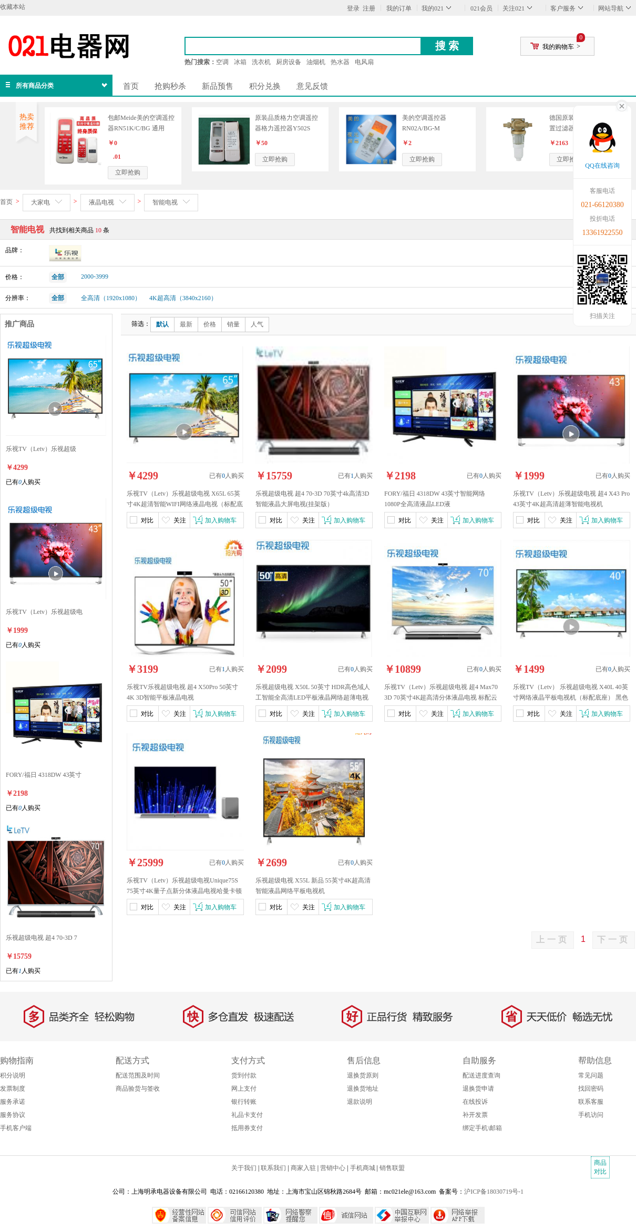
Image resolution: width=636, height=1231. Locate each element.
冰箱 (240, 62)
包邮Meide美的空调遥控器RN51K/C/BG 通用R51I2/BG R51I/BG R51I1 (142, 128)
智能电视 (165, 202)
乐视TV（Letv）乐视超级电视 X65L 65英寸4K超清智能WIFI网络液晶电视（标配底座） (185, 504)
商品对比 (600, 1167)
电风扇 (364, 62)
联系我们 (273, 1168)
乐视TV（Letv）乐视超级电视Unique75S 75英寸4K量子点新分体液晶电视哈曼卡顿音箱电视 (184, 891)
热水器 (340, 62)
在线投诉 (475, 1101)
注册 (369, 8)
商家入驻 (303, 1168)
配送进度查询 (481, 1075)
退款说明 (359, 1101)
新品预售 (217, 86)
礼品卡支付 (247, 1115)
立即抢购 (127, 172)
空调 (222, 62)
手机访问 (590, 1115)
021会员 (481, 8)
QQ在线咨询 (602, 165)
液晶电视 (101, 202)
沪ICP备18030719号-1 (494, 1191)
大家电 (40, 202)
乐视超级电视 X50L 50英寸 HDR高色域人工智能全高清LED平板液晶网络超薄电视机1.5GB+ (312, 697)
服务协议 (12, 1115)
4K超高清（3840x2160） (183, 298)
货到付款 (244, 1075)
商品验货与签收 (138, 1088)
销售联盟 (392, 1168)
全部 (58, 277)
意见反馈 (312, 86)
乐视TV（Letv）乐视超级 (41, 449)
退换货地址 (362, 1088)
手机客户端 (16, 1128)
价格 (209, 324)
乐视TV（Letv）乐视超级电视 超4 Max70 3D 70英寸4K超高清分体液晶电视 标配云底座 (441, 697)
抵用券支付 (247, 1128)
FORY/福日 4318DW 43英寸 (43, 774)
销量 (233, 324)
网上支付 (244, 1088)
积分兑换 (265, 86)
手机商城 (362, 1168)
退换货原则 (362, 1075)
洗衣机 (261, 62)
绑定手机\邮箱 (482, 1128)
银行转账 (244, 1101)
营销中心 (332, 1168)
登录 (353, 8)
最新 (186, 324)
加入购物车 (221, 520)
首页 (131, 86)
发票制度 (12, 1088)
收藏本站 (12, 7)
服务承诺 (12, 1101)
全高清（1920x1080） (111, 298)
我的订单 (399, 8)
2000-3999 (94, 276)
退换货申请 (478, 1088)
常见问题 (590, 1075)
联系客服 (590, 1101)
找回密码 (590, 1088)
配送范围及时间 (138, 1075)
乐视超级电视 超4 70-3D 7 (41, 937)
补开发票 (475, 1115)
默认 (162, 324)
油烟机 (315, 62)
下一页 (613, 939)
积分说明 (12, 1075)
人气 (257, 324)
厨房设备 (288, 62)
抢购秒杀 (170, 86)
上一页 (552, 939)
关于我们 (244, 1168)
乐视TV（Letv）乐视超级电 (44, 612)
